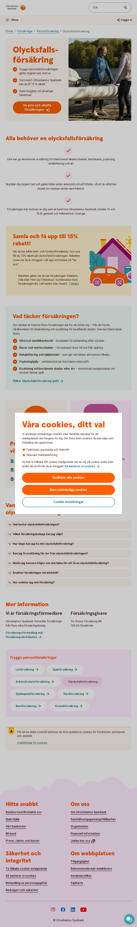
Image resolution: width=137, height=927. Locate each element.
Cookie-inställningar (69, 502)
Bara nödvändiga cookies (68, 490)
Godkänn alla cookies (68, 477)
